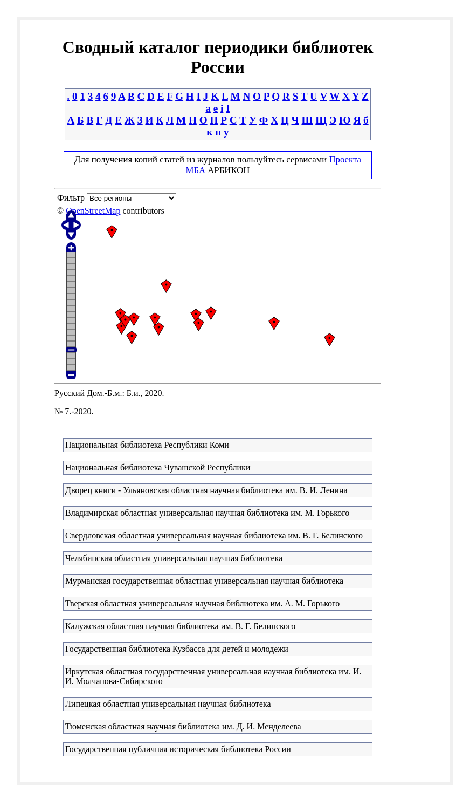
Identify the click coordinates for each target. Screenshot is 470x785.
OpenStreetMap (93, 210)
